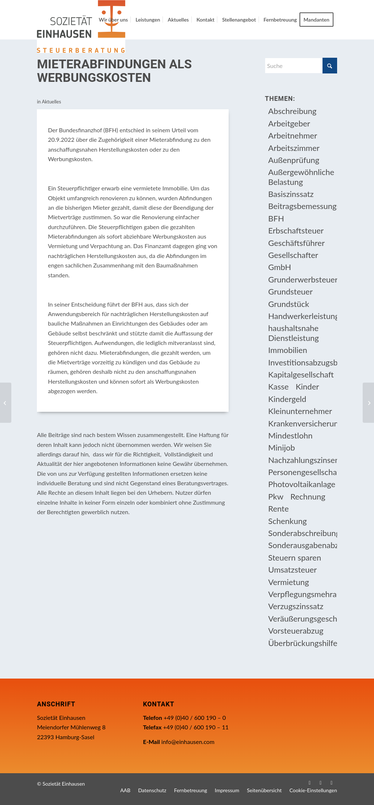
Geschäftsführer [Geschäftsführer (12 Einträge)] (296, 243)
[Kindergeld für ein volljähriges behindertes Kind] (5, 403)
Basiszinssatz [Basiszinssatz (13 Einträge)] (291, 194)
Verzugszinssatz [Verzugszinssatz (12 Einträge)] (295, 606)
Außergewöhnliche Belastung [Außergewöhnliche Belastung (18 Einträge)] (301, 176)
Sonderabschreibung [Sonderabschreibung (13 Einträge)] (302, 533)
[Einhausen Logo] (81, 26)
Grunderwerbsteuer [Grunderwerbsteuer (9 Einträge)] (302, 279)
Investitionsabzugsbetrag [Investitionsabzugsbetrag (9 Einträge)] (302, 362)
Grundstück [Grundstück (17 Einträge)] (288, 304)
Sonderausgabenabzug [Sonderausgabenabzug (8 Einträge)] (302, 545)
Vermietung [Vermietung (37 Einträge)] (288, 582)
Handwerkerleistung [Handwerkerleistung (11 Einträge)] (302, 316)
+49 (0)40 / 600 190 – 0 (195, 717)
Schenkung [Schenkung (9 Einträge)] (287, 521)
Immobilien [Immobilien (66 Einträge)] (287, 350)
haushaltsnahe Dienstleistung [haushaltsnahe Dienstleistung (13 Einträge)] (293, 332)
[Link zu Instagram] (320, 782)
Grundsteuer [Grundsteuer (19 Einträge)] (290, 291)
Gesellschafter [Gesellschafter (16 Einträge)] (293, 255)
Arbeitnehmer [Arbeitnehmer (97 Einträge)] (292, 135)
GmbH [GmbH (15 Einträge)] (279, 267)
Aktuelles (51, 102)
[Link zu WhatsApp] (331, 782)
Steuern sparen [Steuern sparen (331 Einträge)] (294, 557)
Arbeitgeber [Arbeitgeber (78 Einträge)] (289, 123)
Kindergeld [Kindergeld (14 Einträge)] (287, 399)
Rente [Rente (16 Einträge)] (278, 508)
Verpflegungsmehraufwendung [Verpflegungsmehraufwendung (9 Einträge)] (302, 594)
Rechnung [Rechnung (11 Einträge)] (307, 496)
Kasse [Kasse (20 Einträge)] (278, 386)
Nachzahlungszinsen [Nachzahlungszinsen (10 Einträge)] (302, 460)
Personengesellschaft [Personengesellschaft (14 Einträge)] (302, 472)
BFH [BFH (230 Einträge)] (276, 218)
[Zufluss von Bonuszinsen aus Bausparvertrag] (368, 403)
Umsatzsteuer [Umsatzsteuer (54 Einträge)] (292, 569)
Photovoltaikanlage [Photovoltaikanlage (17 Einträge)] (301, 484)
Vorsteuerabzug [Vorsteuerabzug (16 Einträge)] (295, 630)
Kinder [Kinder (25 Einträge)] (307, 386)
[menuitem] (113, 19)
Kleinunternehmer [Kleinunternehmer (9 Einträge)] (300, 411)
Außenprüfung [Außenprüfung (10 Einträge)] (293, 160)
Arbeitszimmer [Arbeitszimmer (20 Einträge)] (294, 148)
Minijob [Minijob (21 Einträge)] (281, 447)
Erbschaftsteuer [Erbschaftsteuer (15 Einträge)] (296, 230)
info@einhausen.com (187, 741)
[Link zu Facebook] (309, 782)
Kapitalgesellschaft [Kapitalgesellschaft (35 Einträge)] (301, 374)
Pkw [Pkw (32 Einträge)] (275, 496)
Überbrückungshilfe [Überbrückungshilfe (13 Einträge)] (302, 643)
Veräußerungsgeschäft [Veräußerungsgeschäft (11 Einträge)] (302, 618)
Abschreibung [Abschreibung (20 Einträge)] (292, 111)
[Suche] (301, 65)
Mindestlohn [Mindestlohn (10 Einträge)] (290, 435)
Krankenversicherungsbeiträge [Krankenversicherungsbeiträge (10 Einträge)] (302, 423)
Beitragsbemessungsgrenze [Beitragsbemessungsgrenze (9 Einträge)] (302, 206)
